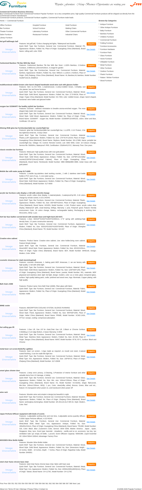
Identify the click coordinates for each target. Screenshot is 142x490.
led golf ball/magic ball (9, 41)
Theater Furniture (6, 31)
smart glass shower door (10, 371)
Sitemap (23, 489)
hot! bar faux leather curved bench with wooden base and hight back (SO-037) (31, 217)
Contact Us (43, 489)
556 (29, 483)
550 (9, 483)
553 (19, 483)
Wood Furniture (106, 81)
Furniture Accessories (108, 46)
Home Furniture (106, 59)
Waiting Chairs (70, 28)
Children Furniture (107, 37)
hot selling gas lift (7, 327)
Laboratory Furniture (40, 31)
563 (53, 483)
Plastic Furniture (106, 74)
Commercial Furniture (15, 21)
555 (26, 483)
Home (2, 21)
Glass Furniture (106, 56)
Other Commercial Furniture (75, 31)
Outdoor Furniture (107, 71)
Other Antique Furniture (109, 27)
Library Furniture (6, 38)
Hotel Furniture (71, 25)
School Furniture (39, 28)
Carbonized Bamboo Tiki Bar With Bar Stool (17, 63)
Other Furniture (106, 68)
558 (36, 483)
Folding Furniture (106, 43)
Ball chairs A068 (6, 284)
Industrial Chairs (71, 34)
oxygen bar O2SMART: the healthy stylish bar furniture (22, 106)
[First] (1, 483)
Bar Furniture (5, 28)
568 (70, 483)
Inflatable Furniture (107, 62)
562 (50, 483)
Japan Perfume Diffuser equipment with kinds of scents (22, 414)
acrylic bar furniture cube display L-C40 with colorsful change (24, 193)
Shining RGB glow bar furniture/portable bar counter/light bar (24, 128)
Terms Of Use (13, 489)
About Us (3, 489)
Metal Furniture (106, 65)
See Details (91, 49)
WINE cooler (5, 306)
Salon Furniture (6, 34)
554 (23, 483)
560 (43, 483)
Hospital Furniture (39, 25)
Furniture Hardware (107, 49)
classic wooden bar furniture (11, 150)
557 (33, 483)
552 (16, 483)
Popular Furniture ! (135, 489)
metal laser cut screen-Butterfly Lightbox (16, 349)
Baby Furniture (105, 31)
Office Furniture (6, 25)
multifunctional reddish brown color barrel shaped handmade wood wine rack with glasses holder (39, 85)
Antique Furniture (106, 24)
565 (60, 483)
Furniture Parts (105, 52)
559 (40, 483)
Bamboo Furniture (107, 34)
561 (46, 483)
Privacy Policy (33, 489)
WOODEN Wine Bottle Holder (11, 440)
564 (57, 483)
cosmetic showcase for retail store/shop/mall (18, 260)
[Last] (78, 483)
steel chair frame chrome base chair (14, 462)
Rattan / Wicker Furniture (109, 77)
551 (12, 483)
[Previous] (5, 483)
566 (64, 483)
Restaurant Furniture (40, 34)
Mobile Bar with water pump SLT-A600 (15, 171)
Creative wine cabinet (8, 238)
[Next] (74, 483)
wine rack (4, 392)
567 (67, 483)
